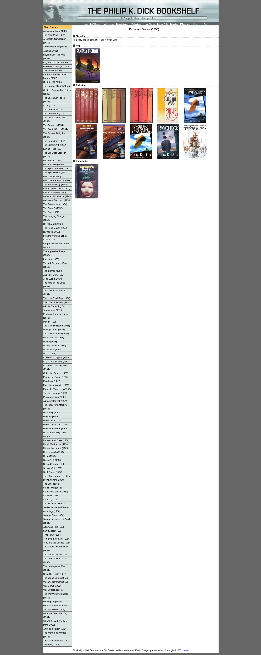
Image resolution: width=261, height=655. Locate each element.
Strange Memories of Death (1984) (57, 521)
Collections (136, 24)
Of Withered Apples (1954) (56, 357)
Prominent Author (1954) (55, 428)
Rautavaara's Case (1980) (56, 440)
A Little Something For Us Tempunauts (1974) (56, 308)
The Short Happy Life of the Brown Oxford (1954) (57, 478)
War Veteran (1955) (53, 590)
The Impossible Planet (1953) (54, 253)
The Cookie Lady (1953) (55, 113)
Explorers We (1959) (53, 164)
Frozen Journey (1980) (54, 192)
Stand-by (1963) (51, 499)
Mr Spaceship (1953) (53, 337)
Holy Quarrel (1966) (53, 224)
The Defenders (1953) (54, 141)
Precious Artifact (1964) (54, 397)
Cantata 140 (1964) (53, 82)
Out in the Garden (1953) (55, 373)
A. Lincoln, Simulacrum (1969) (54, 41)
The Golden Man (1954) (55, 204)
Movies (197, 24)
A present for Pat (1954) (55, 401)
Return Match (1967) (53, 452)
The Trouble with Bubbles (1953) (56, 548)
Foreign (207, 24)
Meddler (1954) (50, 321)
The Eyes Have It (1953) (55, 172)
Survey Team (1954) (53, 531)
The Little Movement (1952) (57, 302)
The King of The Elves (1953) (54, 284)
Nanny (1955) (50, 341)
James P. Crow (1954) (54, 275)
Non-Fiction (150, 24)
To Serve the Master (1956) (56, 538)
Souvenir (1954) (51, 495)
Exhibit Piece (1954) (53, 149)
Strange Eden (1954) (53, 515)
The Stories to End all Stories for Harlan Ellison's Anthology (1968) (56, 507)
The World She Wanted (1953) (54, 634)
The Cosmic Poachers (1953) (54, 119)
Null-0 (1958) (49, 353)
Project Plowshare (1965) (55, 424)
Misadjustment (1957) (54, 329)
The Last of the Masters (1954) (55, 292)
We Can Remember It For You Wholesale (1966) (56, 607)
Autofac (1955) (50, 50)
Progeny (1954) (51, 416)
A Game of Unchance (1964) (57, 196)
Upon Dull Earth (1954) (54, 574)
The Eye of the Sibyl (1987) (56, 168)
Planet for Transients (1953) (57, 389)
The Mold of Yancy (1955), (56, 333)
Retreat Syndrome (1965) (56, 448)
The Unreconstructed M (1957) (55, 560)
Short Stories (123, 24)
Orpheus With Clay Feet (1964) (55, 367)
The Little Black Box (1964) (56, 298)
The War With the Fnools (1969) (55, 596)
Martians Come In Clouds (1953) (56, 316)
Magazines (185, 24)
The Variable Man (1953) (55, 578)
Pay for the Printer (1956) (55, 377)
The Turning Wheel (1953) (56, 554)
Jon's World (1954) (52, 278)
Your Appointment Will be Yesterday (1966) (55, 642)
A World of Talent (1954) (55, 629)
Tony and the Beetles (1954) (57, 542)
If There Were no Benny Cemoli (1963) (55, 238)
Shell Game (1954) (52, 472)
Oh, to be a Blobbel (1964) (56, 361)
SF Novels (95, 24)
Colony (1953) (50, 105)
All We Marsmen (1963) (55, 46)
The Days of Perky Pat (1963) (54, 135)
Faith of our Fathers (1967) (56, 180)
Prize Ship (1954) (51, 412)
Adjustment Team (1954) (55, 31)
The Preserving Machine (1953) (55, 407)
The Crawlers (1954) (53, 125)
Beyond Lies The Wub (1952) (54, 56)
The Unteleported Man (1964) (54, 568)
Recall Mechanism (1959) (56, 444)
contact (186, 650)
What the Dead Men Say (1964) (55, 615)
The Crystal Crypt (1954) (55, 129)
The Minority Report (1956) (56, 325)
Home (85, 24)
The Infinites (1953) (53, 271)
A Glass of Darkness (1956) (57, 200)
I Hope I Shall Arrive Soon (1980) (56, 245)
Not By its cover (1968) (54, 345)
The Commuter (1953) (54, 109)
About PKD (163, 24)
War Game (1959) (52, 586)
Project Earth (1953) (53, 420)
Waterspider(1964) (52, 601)
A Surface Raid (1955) (54, 527)
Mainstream (109, 24)
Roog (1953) (49, 456)
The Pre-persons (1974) (55, 393)
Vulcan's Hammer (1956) (55, 582)
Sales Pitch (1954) (52, 460)
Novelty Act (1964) (52, 349)
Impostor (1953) (51, 259)
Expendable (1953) (52, 160)
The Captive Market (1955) (56, 86)
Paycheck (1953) (51, 381)
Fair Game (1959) (52, 176)
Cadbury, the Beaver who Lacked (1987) (55, 76)
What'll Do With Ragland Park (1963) (55, 623)
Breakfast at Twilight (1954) (56, 66)
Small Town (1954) (52, 487)
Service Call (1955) (52, 468)
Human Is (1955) (51, 232)
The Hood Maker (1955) (55, 228)
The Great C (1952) (53, 208)
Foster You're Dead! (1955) (56, 188)
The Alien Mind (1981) (54, 35)
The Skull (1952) (51, 483)
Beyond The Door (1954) (55, 62)
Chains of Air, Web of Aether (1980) (57, 92)
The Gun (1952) (51, 212)
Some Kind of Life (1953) (55, 491)
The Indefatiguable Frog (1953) (55, 265)
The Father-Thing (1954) (55, 184)
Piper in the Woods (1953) (56, 385)
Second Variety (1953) (54, 464)
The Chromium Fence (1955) (54, 100)
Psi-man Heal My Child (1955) (54, 434)
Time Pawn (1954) (52, 535)
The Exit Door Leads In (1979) (54, 155)
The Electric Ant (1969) (54, 145)
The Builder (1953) (52, 70)
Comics (174, 24)
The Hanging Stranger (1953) (54, 218)
